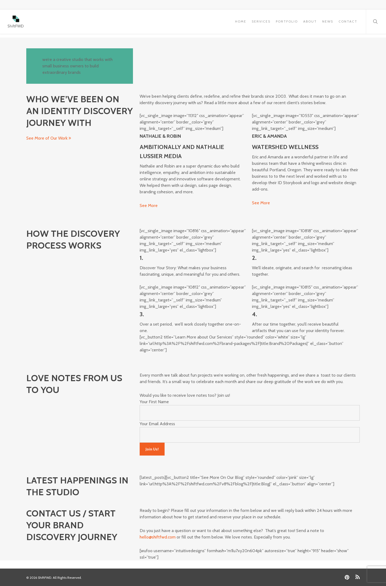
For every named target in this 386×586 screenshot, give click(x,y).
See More (149, 205)
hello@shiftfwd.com (158, 537)
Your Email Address (157, 423)
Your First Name (154, 401)
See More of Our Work (48, 138)
